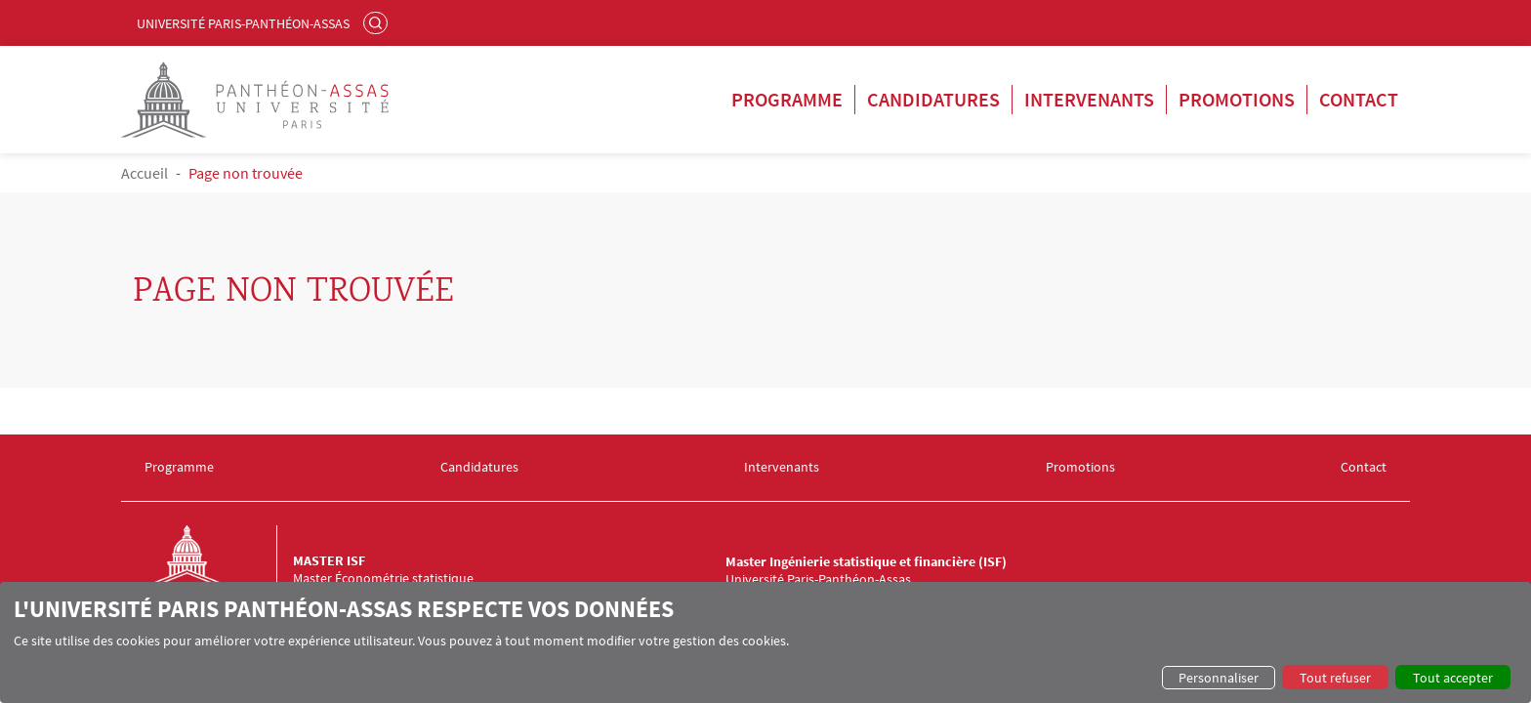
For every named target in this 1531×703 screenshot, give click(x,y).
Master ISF (329, 560)
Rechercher (378, 22)
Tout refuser (1335, 677)
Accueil (144, 173)
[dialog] (765, 642)
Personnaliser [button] (1219, 677)
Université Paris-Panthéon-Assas (243, 23)
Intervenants (1089, 99)
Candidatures (933, 99)
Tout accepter (1453, 677)
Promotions (1237, 99)
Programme (787, 99)
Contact (1358, 99)
